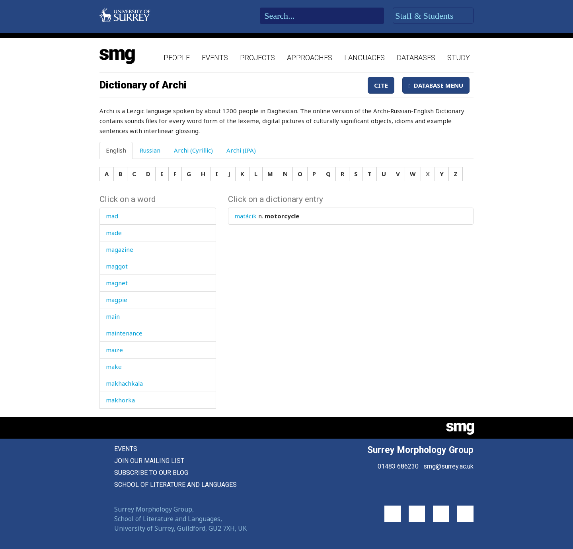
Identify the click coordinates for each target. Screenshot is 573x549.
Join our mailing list (149, 461)
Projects (257, 57)
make (114, 367)
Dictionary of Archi (143, 85)
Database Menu (436, 85)
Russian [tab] (150, 150)
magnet (117, 283)
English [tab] (116, 150)
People (177, 57)
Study (458, 57)
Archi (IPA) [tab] (241, 150)
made (114, 233)
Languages (364, 57)
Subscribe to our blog (151, 472)
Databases (416, 57)
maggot (117, 266)
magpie (116, 300)
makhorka (120, 400)
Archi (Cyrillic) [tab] (193, 150)
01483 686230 (398, 466)
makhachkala (124, 383)
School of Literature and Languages (175, 484)
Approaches (309, 57)
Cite (381, 85)
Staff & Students (433, 16)
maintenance (124, 333)
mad (112, 216)
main (113, 316)
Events (215, 57)
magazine (119, 249)
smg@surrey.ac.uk (448, 466)
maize (114, 350)
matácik (245, 216)
